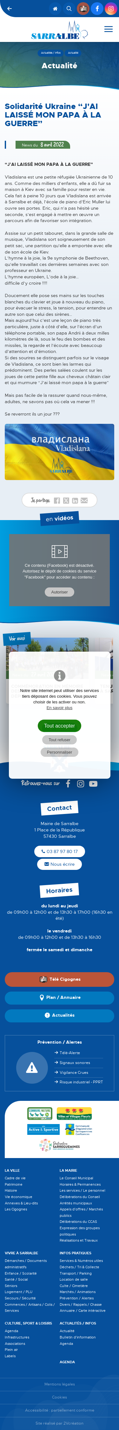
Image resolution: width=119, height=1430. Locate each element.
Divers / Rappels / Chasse (81, 1304)
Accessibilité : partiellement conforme (59, 1410)
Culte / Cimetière (74, 1286)
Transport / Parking (76, 1273)
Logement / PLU (18, 1292)
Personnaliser (59, 752)
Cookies (59, 1397)
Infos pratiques (75, 1253)
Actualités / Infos (78, 1323)
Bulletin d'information (78, 1337)
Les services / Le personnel (82, 1190)
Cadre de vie (15, 1178)
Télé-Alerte (70, 1052)
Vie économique (18, 1197)
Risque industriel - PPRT (81, 1082)
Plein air (11, 1349)
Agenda (11, 1331)
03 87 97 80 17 (60, 851)
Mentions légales (59, 1384)
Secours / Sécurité (20, 1298)
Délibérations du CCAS (78, 1221)
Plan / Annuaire (60, 998)
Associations (15, 1343)
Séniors (11, 1286)
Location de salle (74, 1279)
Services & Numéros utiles (81, 1260)
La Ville (12, 1170)
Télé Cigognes (60, 979)
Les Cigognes (16, 1209)
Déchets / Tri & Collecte (79, 1267)
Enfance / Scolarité (21, 1273)
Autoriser (59, 592)
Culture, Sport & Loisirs (28, 1323)
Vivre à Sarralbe (21, 1253)
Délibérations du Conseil (80, 1197)
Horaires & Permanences (80, 1184)
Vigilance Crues (74, 1072)
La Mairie (68, 1170)
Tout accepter (59, 726)
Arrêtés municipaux (76, 1203)
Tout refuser (59, 739)
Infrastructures (17, 1337)
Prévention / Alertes (77, 1298)
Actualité (67, 1331)
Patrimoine (14, 1184)
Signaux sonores (75, 1062)
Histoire (11, 1190)
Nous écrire (59, 864)
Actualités (59, 1016)
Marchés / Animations (78, 1292)
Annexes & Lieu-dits (21, 1203)
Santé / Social (16, 1279)
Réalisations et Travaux (79, 1240)
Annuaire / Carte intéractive (83, 1310)
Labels (10, 1356)
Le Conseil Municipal (76, 1178)
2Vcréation (73, 1423)
